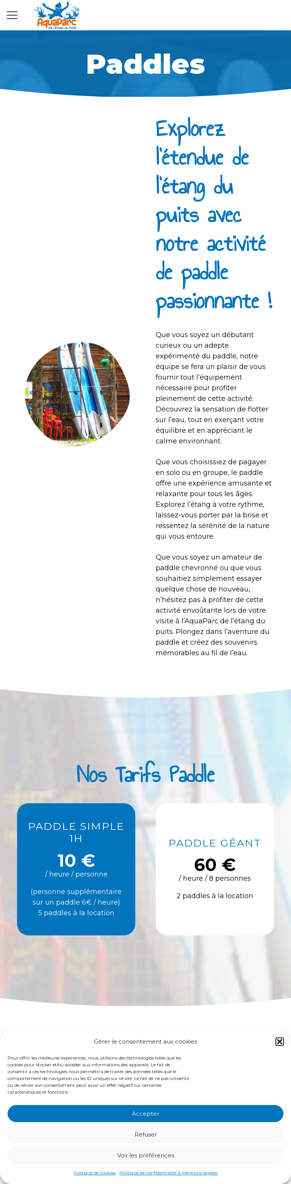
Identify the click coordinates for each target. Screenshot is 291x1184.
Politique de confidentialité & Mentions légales (168, 1173)
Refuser (146, 1134)
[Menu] (12, 15)
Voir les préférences (145, 1155)
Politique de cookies (95, 1173)
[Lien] (57, 15)
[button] (279, 1041)
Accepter (145, 1113)
